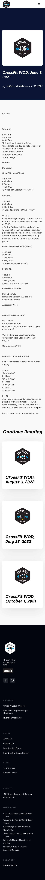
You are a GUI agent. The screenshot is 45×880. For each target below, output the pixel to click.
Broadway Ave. (10, 865)
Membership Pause (12, 748)
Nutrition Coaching (12, 718)
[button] (39, 4)
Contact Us (8, 743)
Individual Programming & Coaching (15, 712)
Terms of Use (9, 768)
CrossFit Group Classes (14, 706)
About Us (7, 739)
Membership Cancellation (15, 753)
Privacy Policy (10, 773)
